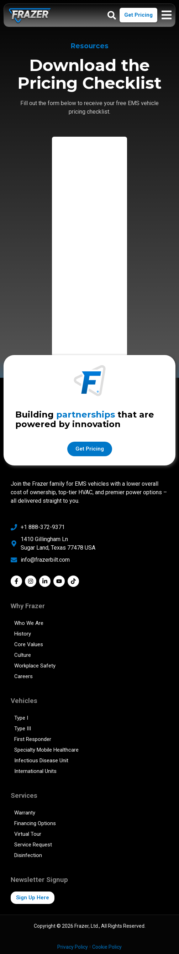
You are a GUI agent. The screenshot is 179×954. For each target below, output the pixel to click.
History (22, 634)
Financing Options (35, 823)
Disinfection (28, 855)
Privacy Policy (72, 947)
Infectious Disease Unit (41, 760)
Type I (21, 718)
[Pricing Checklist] (89, 245)
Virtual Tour (27, 834)
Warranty (24, 812)
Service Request (33, 844)
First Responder (32, 739)
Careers (23, 676)
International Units (35, 771)
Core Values (28, 644)
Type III (22, 728)
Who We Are (28, 623)
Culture (22, 655)
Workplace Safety (35, 666)
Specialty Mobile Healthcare (46, 750)
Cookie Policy (107, 947)
